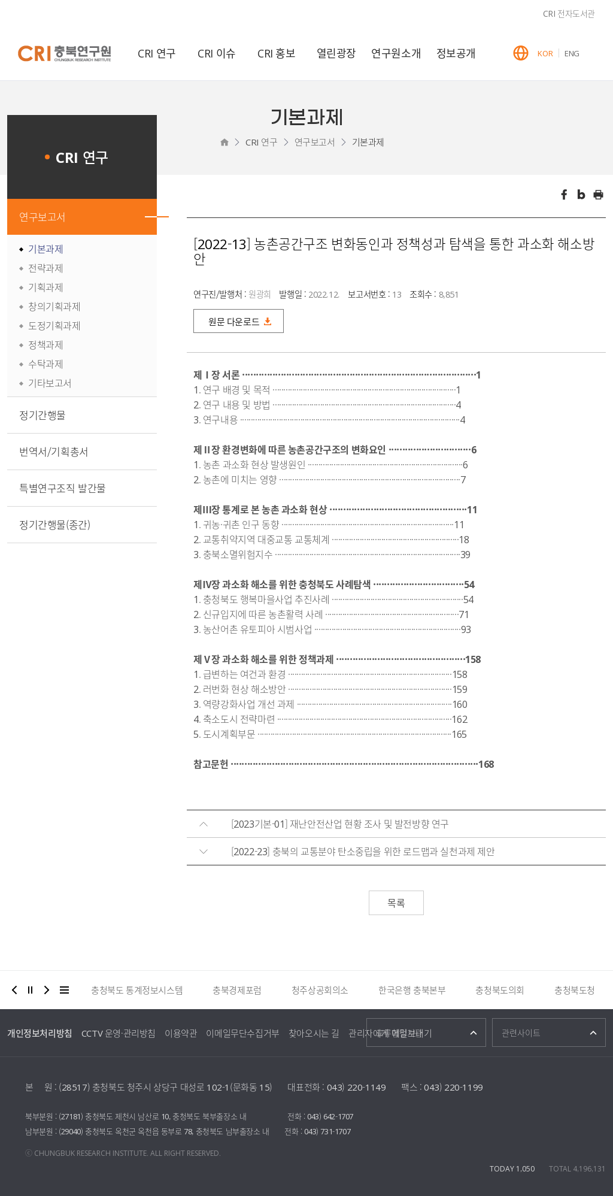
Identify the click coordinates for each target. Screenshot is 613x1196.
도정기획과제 (54, 325)
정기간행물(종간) (54, 524)
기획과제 (45, 286)
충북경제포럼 (237, 990)
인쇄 (598, 194)
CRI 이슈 (217, 53)
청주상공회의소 (320, 990)
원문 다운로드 (233, 321)
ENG (572, 53)
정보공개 (456, 53)
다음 (47, 990)
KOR (545, 53)
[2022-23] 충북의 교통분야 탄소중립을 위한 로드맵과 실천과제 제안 (363, 851)
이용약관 (181, 1033)
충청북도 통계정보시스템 (137, 990)
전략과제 (45, 267)
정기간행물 (42, 414)
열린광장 (336, 53)
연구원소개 (396, 53)
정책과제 (45, 344)
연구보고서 (315, 142)
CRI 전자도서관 (569, 13)
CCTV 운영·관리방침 (118, 1033)
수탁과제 (45, 363)
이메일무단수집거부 (242, 1033)
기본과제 (368, 142)
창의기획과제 (54, 306)
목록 (396, 902)
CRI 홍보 (276, 53)
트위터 (581, 194)
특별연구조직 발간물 (62, 487)
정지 (30, 990)
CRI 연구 (157, 53)
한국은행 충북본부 (411, 990)
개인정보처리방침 (39, 1033)
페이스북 (564, 194)
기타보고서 (50, 382)
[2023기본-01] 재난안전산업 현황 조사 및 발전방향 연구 (340, 823)
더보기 (64, 990)
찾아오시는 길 (314, 1033)
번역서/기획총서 (54, 451)
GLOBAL (521, 53)
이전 (14, 990)
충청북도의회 (499, 990)
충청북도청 (574, 990)
